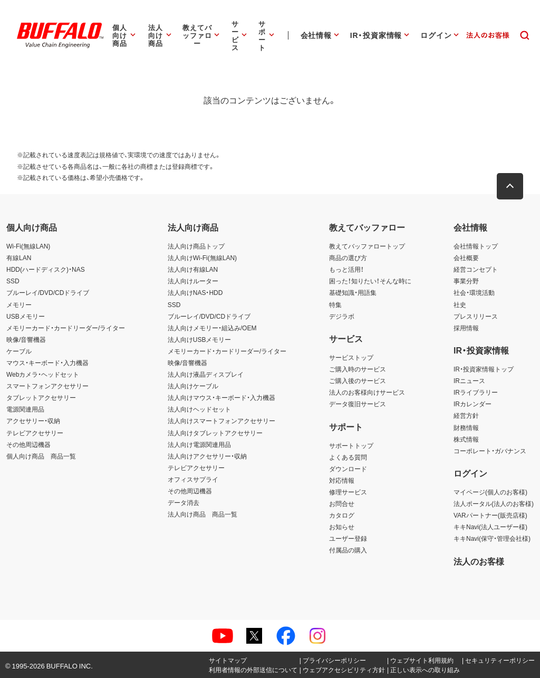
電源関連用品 (25, 409)
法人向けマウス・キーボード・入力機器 (221, 397)
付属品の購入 (348, 550)
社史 (460, 304)
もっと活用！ (346, 269)
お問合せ (341, 503)
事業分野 (466, 280)
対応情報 (341, 480)
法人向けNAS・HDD (195, 292)
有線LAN (18, 257)
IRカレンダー (472, 403)
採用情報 (466, 327)
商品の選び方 (348, 257)
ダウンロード (348, 468)
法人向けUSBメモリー (200, 339)
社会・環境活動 (474, 292)
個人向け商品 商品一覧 (41, 456)
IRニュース (469, 380)
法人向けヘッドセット (199, 409)
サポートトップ (351, 445)
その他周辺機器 (28, 444)
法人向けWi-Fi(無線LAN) (202, 257)
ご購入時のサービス (357, 369)
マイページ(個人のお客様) (490, 491)
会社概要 (466, 257)
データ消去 (183, 502)
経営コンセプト (476, 269)
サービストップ (351, 357)
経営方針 (466, 415)
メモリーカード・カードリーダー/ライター (65, 327)
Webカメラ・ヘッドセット (42, 374)
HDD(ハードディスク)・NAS (45, 269)
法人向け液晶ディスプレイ (206, 374)
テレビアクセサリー (34, 432)
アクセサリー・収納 (33, 420)
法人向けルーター (193, 280)
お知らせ (341, 526)
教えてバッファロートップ (367, 246)
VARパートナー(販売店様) (490, 515)
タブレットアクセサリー (41, 397)
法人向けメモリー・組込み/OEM (212, 327)
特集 (335, 304)
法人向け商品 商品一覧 (202, 514)
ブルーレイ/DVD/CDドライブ (47, 292)
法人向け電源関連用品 (199, 444)
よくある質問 (348, 457)
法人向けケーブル (193, 385)
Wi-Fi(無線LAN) (28, 246)
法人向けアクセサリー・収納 (207, 456)
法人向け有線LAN (193, 269)
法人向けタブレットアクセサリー (215, 432)
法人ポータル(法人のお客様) (494, 503)
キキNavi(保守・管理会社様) (492, 538)
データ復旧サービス (357, 403)
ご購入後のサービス (357, 380)
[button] (511, 186)
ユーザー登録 (348, 538)
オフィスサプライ (193, 479)
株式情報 (466, 439)
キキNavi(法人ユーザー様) (490, 526)
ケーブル (19, 351)
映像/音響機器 (26, 339)
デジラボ (341, 316)
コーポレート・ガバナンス (490, 450)
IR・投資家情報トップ (484, 369)
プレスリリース (476, 316)
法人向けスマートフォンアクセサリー (221, 420)
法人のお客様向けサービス (367, 392)
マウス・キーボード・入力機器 (47, 362)
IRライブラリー (476, 392)
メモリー (19, 304)
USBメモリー (25, 316)
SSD (13, 280)
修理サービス (348, 491)
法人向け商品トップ (196, 246)
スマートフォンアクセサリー (47, 385)
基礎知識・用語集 (353, 292)
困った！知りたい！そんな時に (370, 280)
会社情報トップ (476, 246)
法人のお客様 (479, 561)
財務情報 (466, 427)
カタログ (341, 515)
